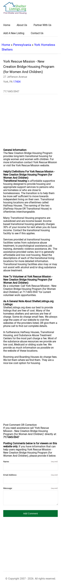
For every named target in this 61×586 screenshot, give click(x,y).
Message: (30, 488)
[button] (30, 513)
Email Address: (30, 475)
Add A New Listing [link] (13, 33)
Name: (30, 461)
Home (6, 45)
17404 (16, 81)
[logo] (15, 8)
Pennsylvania (22, 45)
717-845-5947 (11, 91)
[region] (30, 123)
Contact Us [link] (37, 33)
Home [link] (6, 25)
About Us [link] (22, 25)
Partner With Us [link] (42, 25)
